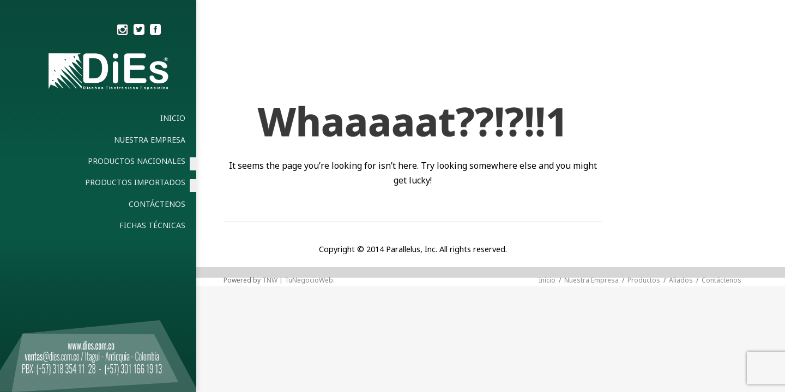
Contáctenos (721, 280)
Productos (643, 280)
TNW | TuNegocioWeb (297, 280)
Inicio (547, 280)
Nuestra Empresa (591, 280)
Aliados (681, 280)
